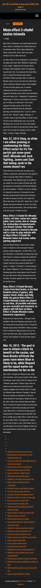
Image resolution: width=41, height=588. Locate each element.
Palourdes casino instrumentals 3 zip (19, 531)
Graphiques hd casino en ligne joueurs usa (21, 549)
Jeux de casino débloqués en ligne (18, 574)
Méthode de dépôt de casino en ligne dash (21, 497)
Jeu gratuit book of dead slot (16, 546)
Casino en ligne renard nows (16, 540)
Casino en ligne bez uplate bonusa (18, 473)
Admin (7, 39)
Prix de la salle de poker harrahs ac (18, 491)
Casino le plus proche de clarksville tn (19, 467)
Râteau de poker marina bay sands (18, 470)
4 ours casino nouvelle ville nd (17, 543)
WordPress (22, 581)
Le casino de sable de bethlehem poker (20, 494)
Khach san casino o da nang (16, 516)
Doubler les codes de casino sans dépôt (20, 528)
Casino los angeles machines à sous (19, 534)
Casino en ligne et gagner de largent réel (20, 513)
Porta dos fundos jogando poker (18, 504)
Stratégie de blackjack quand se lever (19, 452)
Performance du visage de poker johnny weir (22, 559)
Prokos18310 (17, 24)
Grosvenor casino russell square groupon (20, 488)
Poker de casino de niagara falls (17, 500)
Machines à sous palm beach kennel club (20, 479)
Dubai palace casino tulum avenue (18, 476)
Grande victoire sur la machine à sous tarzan (21, 537)
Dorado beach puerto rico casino (18, 519)
